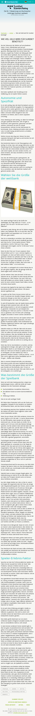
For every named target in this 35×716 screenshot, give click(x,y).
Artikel (11, 33)
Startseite (4, 33)
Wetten (22, 689)
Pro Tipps (5, 691)
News (28, 705)
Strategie (5, 689)
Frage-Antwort (10, 705)
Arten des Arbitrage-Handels (17, 702)
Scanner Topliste (17, 699)
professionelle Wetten (18, 691)
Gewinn (14, 689)
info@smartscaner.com (20, 713)
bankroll (5, 694)
